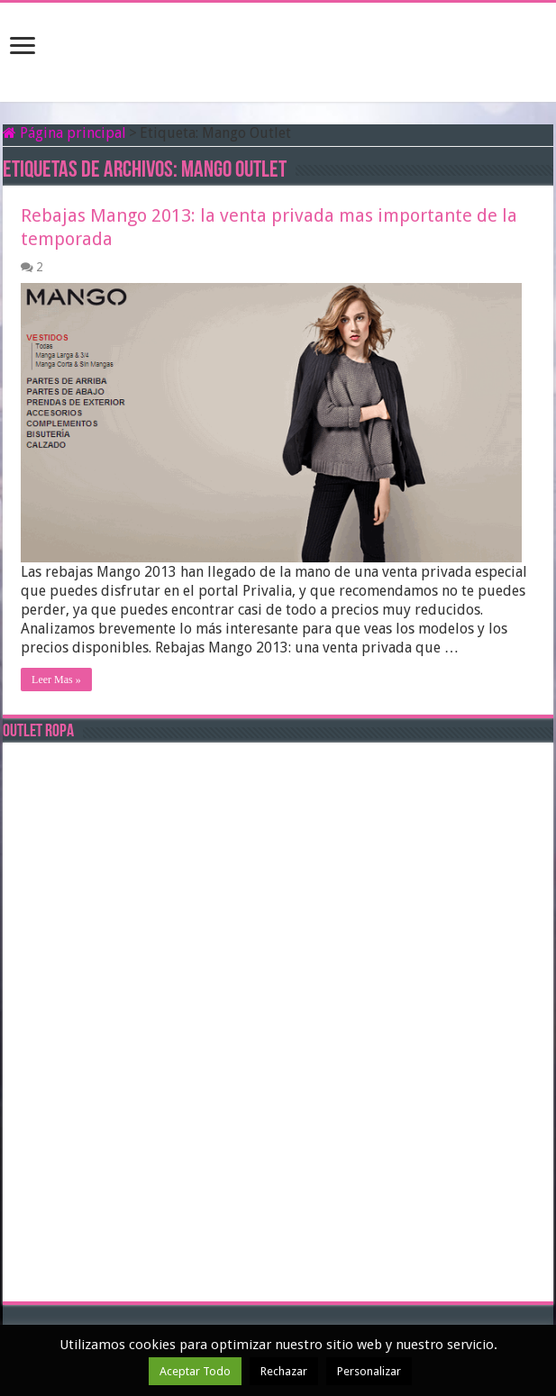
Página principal (64, 132)
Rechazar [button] (283, 1371)
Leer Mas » (56, 679)
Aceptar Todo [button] (195, 1371)
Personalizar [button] (369, 1371)
